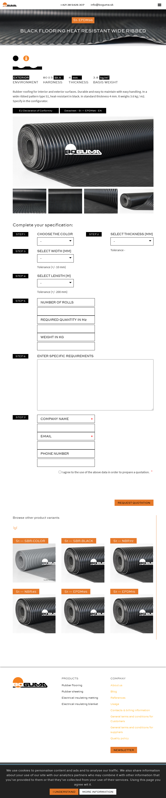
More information (97, 792)
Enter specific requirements (65, 356)
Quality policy (119, 738)
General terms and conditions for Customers (131, 718)
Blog (113, 691)
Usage (114, 704)
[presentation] (123, 487)
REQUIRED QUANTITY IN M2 (63, 320)
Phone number (54, 453)
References (118, 698)
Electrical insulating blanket (80, 704)
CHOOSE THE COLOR (55, 234)
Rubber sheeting (72, 691)
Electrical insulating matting (80, 698)
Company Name (54, 419)
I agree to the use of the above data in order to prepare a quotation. (104, 472)
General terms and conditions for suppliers (131, 729)
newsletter (124, 750)
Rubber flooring (72, 685)
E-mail (45, 436)
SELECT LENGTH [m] (54, 276)
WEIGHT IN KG (52, 337)
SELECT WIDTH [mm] (54, 251)
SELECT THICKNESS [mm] (131, 234)
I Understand (64, 792)
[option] (83, 27)
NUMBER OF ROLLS (57, 302)
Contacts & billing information (130, 710)
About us (116, 685)
